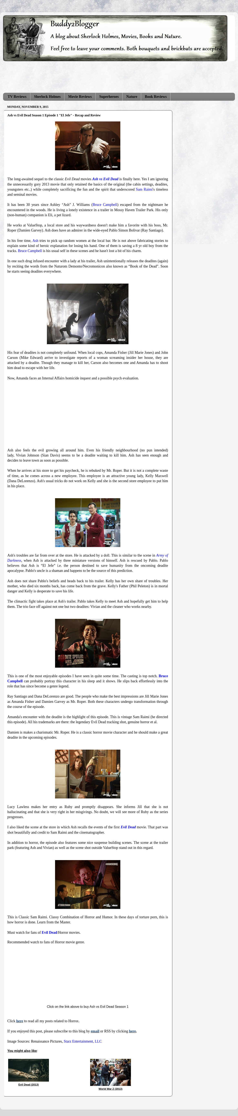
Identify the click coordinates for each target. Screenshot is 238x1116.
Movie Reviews (80, 97)
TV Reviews (17, 97)
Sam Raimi (144, 189)
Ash (35, 241)
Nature (131, 97)
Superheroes (109, 97)
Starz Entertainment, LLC (83, 1041)
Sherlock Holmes (47, 97)
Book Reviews (156, 97)
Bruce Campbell (105, 205)
